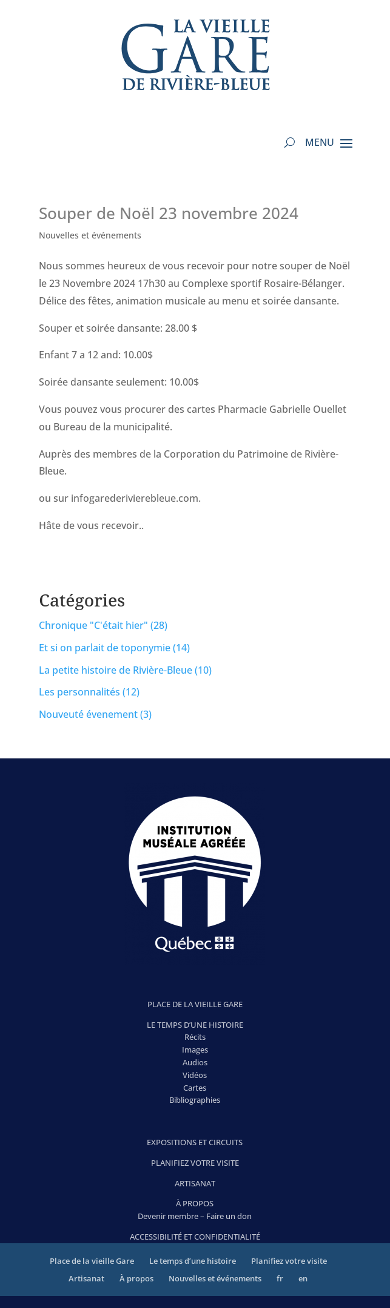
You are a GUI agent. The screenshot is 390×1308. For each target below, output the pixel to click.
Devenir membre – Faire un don (195, 1216)
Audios (195, 1062)
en (303, 1278)
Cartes (194, 1087)
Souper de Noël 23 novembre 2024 (168, 213)
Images (195, 1049)
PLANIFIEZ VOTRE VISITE (195, 1162)
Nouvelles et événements (90, 235)
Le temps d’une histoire (192, 1260)
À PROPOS (194, 1203)
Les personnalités (79, 691)
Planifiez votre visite (289, 1260)
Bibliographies (194, 1099)
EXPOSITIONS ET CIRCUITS (195, 1142)
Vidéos (195, 1075)
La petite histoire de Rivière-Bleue (115, 670)
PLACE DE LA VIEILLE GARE (195, 1004)
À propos (136, 1278)
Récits (195, 1036)
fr (280, 1278)
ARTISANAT (195, 1183)
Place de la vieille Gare (92, 1260)
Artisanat (86, 1278)
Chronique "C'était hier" (93, 625)
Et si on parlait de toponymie (104, 647)
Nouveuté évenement (88, 714)
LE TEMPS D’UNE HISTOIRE (195, 1024)
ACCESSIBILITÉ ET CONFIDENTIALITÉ (195, 1236)
